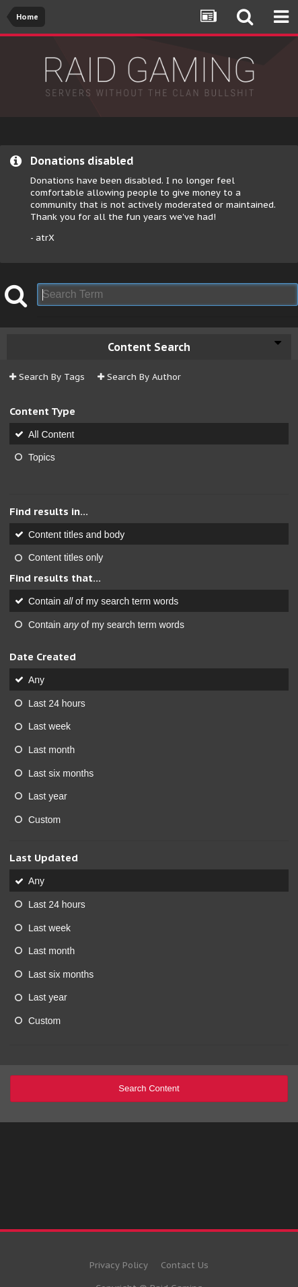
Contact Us (185, 1265)
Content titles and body (76, 534)
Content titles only (65, 557)
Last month (51, 749)
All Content (51, 433)
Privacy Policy (118, 1265)
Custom (44, 819)
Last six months (61, 772)
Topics (41, 457)
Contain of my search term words (103, 601)
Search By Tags (47, 377)
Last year (47, 796)
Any (36, 679)
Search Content (148, 1088)
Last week (49, 726)
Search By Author (139, 377)
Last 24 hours (56, 702)
